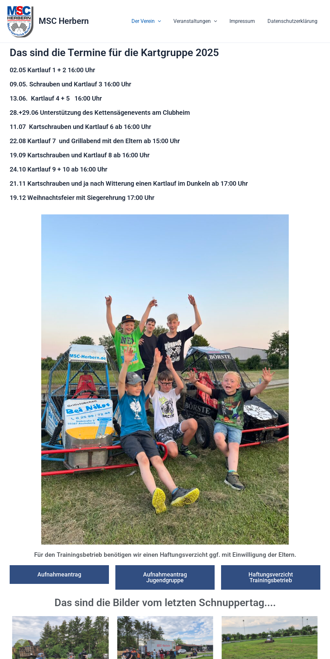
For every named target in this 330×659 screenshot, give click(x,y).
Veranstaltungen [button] (200, 21)
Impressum (245, 21)
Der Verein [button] (154, 21)
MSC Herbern (64, 21)
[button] (165, 21)
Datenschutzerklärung (293, 21)
